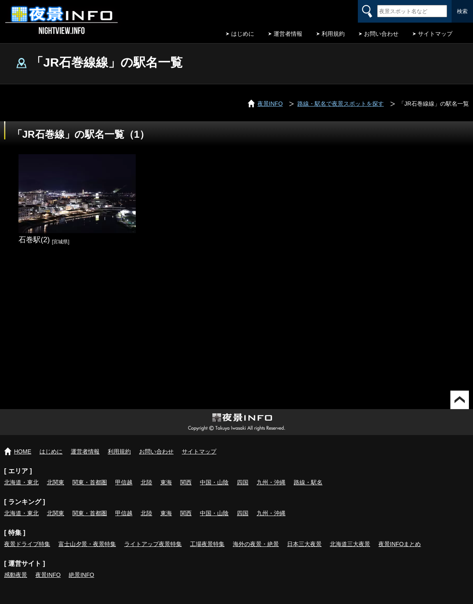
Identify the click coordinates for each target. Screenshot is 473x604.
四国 (242, 482)
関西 (186, 482)
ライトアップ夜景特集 (153, 544)
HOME (22, 451)
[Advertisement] (236, 320)
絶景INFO (81, 575)
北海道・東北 (21, 482)
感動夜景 (15, 575)
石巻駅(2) (34, 240)
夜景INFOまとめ (399, 544)
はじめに (242, 33)
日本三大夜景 (304, 544)
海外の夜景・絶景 (256, 544)
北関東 (55, 482)
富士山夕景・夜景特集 (87, 544)
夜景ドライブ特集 (27, 544)
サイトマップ (435, 33)
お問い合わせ (381, 33)
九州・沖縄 (271, 482)
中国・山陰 (214, 482)
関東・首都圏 (89, 482)
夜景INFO (47, 575)
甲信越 (123, 482)
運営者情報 (288, 33)
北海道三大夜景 (350, 544)
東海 (166, 482)
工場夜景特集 (207, 544)
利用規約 (333, 33)
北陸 (146, 482)
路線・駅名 (308, 482)
